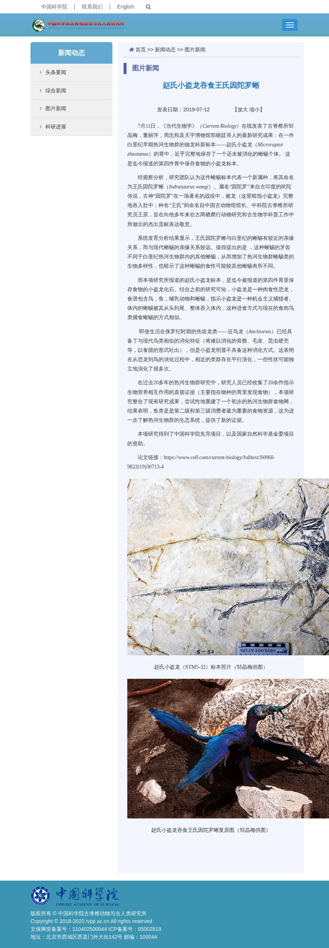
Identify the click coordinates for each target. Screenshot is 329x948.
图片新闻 (55, 108)
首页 (140, 50)
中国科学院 (54, 7)
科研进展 (55, 127)
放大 (242, 109)
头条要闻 (55, 72)
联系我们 (92, 7)
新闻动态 (165, 50)
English (125, 7)
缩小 (254, 109)
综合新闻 (55, 90)
